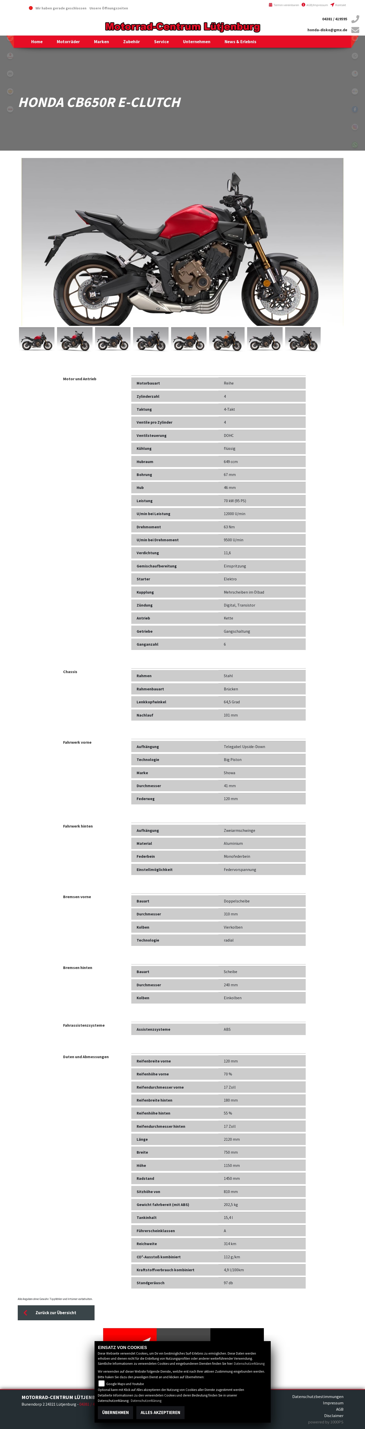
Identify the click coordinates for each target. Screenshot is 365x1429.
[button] (68, 41)
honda (10, 38)
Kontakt (338, 5)
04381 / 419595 (334, 19)
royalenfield (10, 91)
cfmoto (10, 73)
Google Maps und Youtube (125, 1384)
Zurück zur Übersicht (49, 1313)
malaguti (10, 55)
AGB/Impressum (315, 5)
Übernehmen (115, 1412)
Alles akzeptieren (160, 1412)
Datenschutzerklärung (249, 1363)
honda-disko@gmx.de (327, 29)
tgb (10, 109)
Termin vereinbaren (284, 5)
